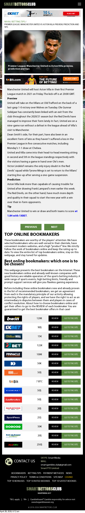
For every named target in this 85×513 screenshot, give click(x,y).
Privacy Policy (19, 477)
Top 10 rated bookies (38, 481)
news (69, 473)
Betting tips (18, 22)
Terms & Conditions (40, 477)
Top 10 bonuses (15, 481)
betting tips (34, 473)
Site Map (58, 477)
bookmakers (18, 473)
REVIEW (55, 318)
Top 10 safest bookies (64, 481)
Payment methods (53, 473)
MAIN (7, 22)
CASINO (69, 477)
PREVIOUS (31, 227)
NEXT (54, 227)
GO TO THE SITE (71, 318)
